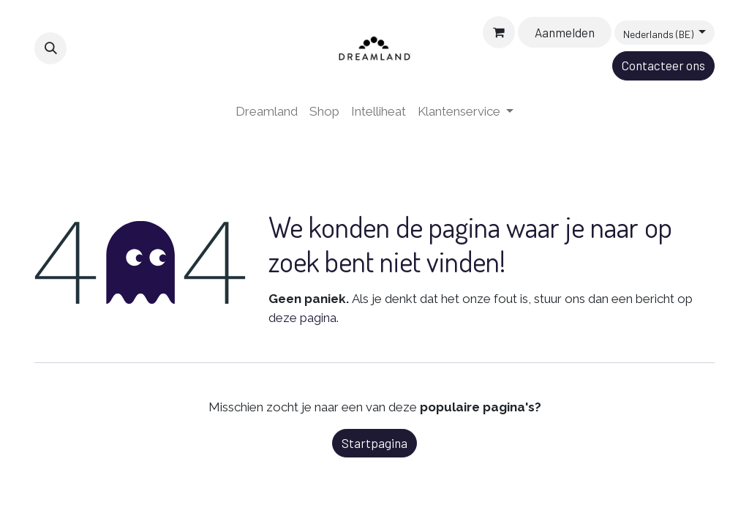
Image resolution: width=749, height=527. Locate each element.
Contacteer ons (663, 65)
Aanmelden (565, 32)
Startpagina (374, 443)
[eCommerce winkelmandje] (499, 32)
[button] (50, 48)
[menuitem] (267, 112)
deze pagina (302, 317)
